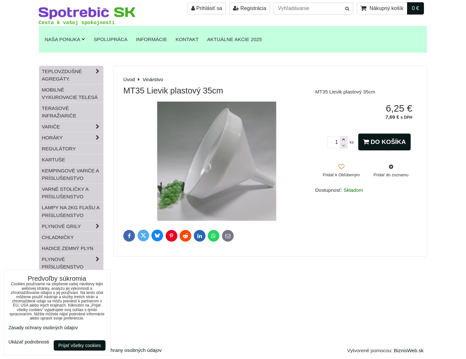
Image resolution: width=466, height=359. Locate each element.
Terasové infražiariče (59, 111)
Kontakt (187, 39)
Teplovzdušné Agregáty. (72, 75)
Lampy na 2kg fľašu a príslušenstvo (71, 211)
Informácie (151, 39)
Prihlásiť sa (206, 8)
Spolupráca (111, 39)
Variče (72, 126)
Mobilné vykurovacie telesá (70, 93)
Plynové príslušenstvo (72, 263)
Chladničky (58, 237)
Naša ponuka (65, 39)
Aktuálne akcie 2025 (234, 39)
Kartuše (53, 159)
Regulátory (59, 148)
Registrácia (249, 8)
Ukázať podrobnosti (28, 342)
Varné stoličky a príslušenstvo (65, 192)
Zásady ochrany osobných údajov (125, 350)
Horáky (72, 137)
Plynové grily (72, 226)
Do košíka (384, 141)
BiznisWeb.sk (409, 350)
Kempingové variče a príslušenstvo (70, 174)
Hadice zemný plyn (67, 248)
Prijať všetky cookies (79, 345)
